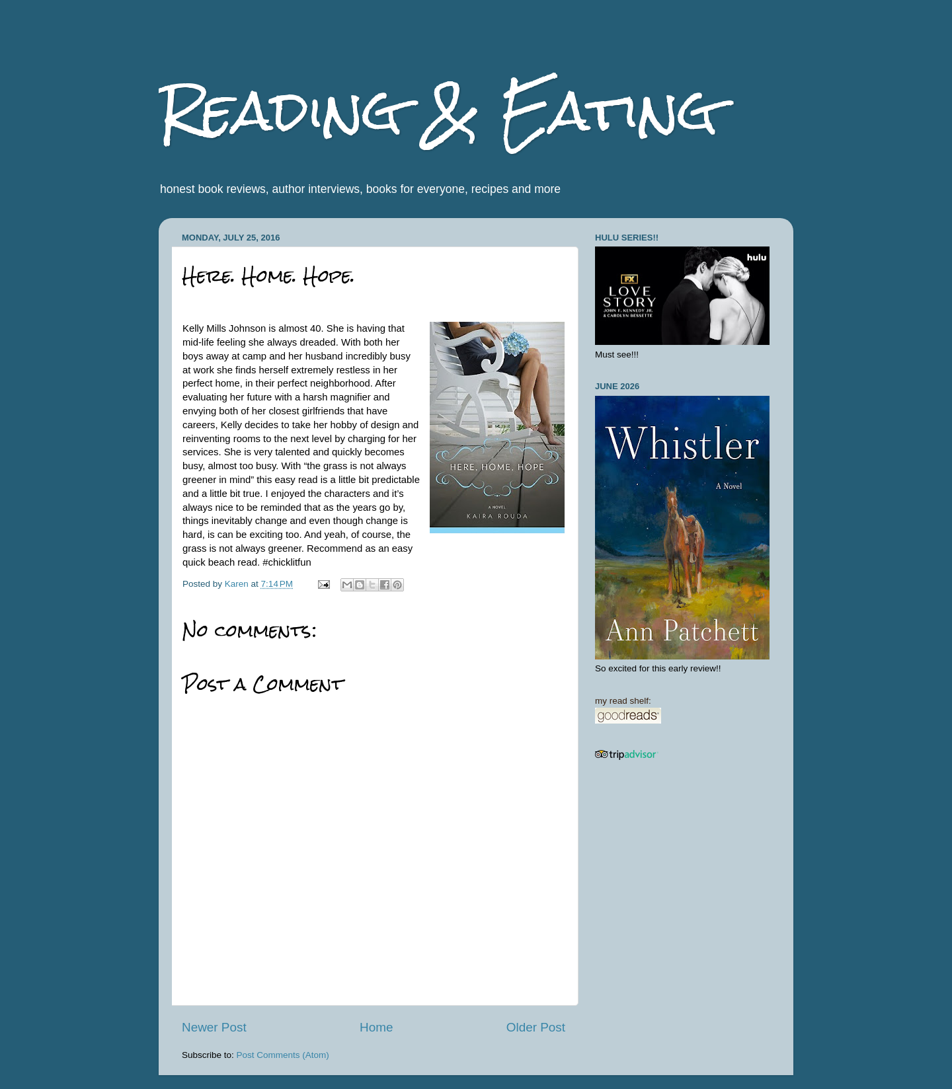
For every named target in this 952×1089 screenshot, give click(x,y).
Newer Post (214, 1027)
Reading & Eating (438, 110)
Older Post (535, 1027)
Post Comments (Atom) (283, 1055)
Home (376, 1027)
